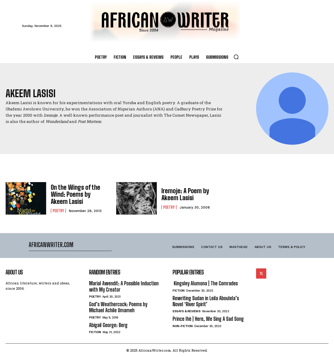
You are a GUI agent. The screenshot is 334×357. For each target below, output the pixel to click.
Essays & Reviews (186, 311)
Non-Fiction (183, 326)
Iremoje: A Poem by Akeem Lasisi (182, 194)
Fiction (95, 332)
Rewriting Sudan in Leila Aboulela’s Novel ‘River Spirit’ (206, 301)
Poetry (58, 209)
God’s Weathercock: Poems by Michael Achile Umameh (118, 307)
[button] (236, 56)
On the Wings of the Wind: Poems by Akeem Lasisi (76, 194)
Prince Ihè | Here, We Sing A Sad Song (208, 319)
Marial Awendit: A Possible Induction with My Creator (124, 286)
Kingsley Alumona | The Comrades (205, 283)
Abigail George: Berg (108, 325)
